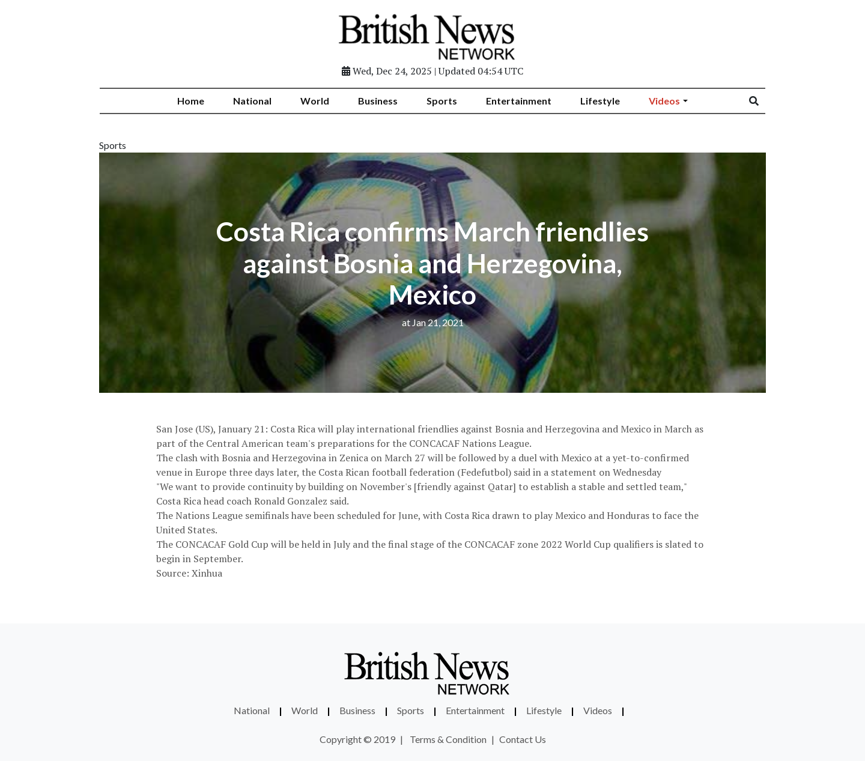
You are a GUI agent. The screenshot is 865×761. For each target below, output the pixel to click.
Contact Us (522, 739)
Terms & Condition (448, 739)
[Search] (762, 101)
